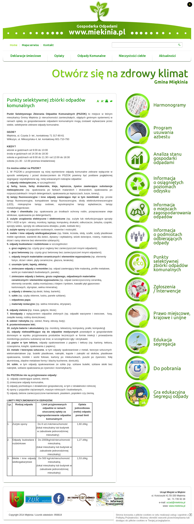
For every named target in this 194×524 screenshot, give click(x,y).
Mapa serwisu (30, 45)
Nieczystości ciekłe (132, 55)
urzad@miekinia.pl (175, 502)
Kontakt (48, 45)
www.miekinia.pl (97, 32)
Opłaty (59, 55)
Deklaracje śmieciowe (25, 55)
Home (13, 45)
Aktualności (167, 55)
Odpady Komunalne (91, 55)
